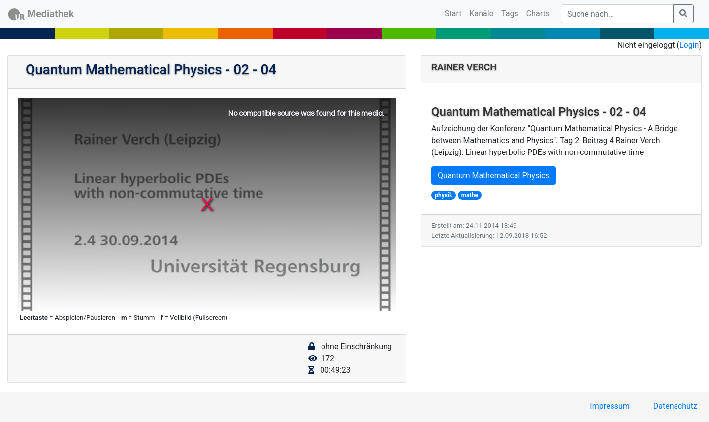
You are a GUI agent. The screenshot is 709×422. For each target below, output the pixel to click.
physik (443, 195)
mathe (469, 195)
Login (689, 45)
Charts (537, 13)
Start (455, 12)
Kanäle (482, 13)
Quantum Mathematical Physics (493, 175)
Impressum (610, 406)
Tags (509, 13)
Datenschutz (675, 406)
